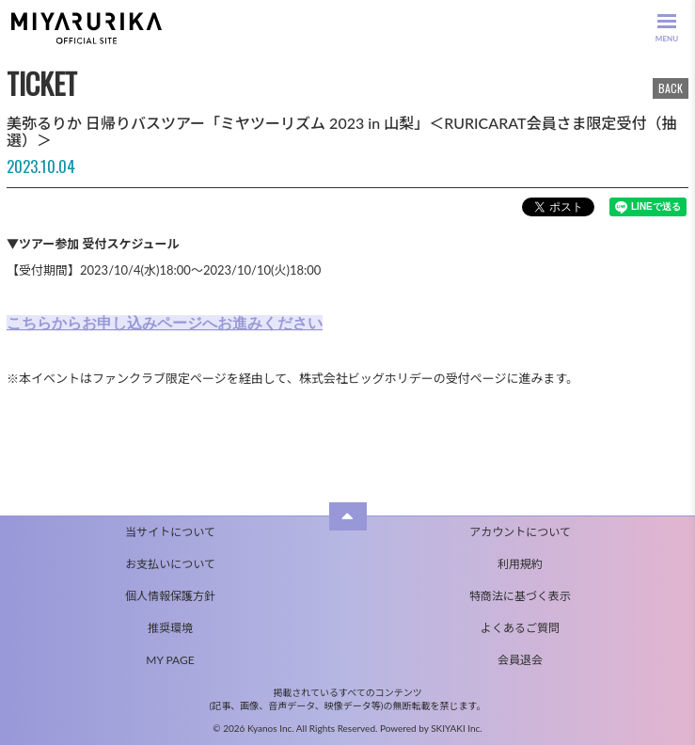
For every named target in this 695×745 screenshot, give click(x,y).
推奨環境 (170, 628)
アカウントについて (520, 532)
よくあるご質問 (520, 628)
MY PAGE (170, 660)
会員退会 (520, 660)
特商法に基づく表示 (520, 596)
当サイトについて (170, 532)
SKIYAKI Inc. (456, 728)
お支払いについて (170, 564)
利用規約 (520, 564)
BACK (670, 88)
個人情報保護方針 (170, 596)
